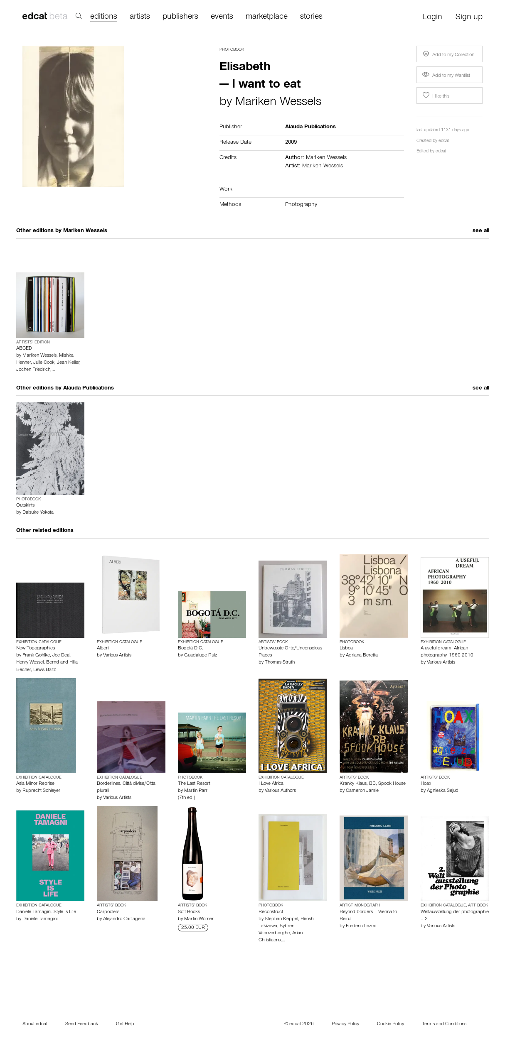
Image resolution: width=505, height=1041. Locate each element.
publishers (180, 17)
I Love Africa (271, 783)
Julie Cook (43, 362)
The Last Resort (194, 783)
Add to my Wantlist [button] (446, 76)
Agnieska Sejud (442, 791)
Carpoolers (108, 912)
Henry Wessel (30, 662)
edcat (443, 141)
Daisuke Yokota (38, 512)
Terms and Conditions (444, 1024)
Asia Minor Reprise (35, 783)
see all (481, 231)
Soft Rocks (189, 912)
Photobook (231, 50)
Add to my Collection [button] (447, 54)
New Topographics (35, 648)
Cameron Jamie (362, 791)
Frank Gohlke (36, 655)
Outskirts (25, 505)
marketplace (267, 17)
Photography (301, 205)
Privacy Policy (345, 1024)
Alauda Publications (88, 389)
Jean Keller (68, 362)
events (222, 17)
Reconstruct (271, 912)
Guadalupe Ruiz (200, 655)
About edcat (34, 1024)
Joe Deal (61, 655)
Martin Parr (195, 791)
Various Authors (280, 791)
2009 (291, 143)
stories (311, 17)
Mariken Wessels (278, 103)
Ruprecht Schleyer (41, 791)
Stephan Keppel (281, 919)
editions (103, 17)
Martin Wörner (199, 919)
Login (432, 18)
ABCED (24, 348)
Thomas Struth (280, 662)
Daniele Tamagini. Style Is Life (46, 912)
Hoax (426, 783)
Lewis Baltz (44, 670)
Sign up (469, 18)
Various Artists (117, 655)
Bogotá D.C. (190, 648)
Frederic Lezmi (361, 926)
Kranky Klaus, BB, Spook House (373, 783)
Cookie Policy (390, 1024)
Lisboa (346, 648)
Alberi (102, 648)
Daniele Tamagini (39, 919)
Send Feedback (81, 1024)
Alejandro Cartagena (124, 919)
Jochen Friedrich (33, 369)
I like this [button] (435, 95)
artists (140, 17)
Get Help (125, 1024)
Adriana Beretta (362, 655)
